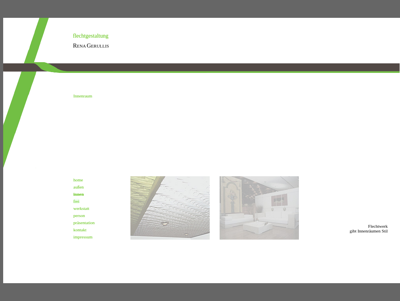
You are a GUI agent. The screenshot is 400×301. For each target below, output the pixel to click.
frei (76, 201)
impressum (82, 236)
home (78, 179)
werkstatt (81, 208)
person (79, 215)
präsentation (84, 222)
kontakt (79, 229)
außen (78, 187)
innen (78, 194)
